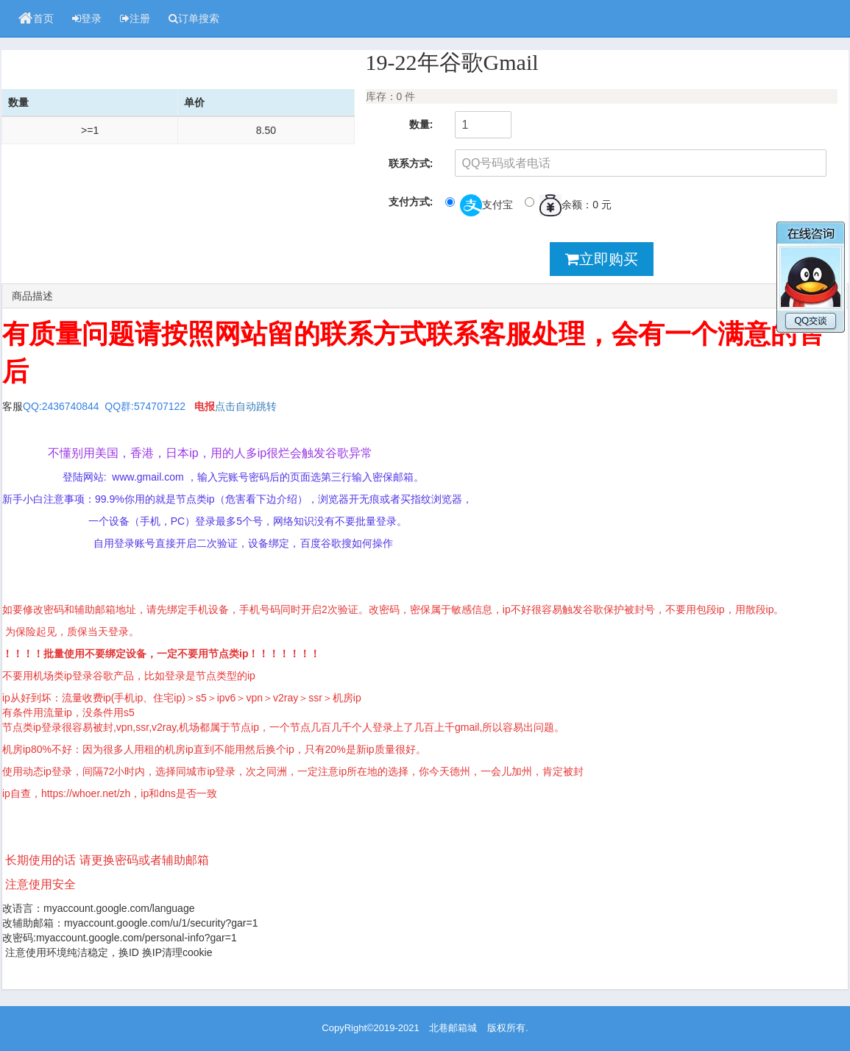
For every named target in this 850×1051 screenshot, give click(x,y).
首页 (36, 18)
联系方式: (411, 163)
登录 (87, 18)
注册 (135, 18)
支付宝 (479, 205)
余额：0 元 (568, 205)
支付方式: (411, 202)
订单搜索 (194, 18)
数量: (421, 124)
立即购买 (601, 259)
